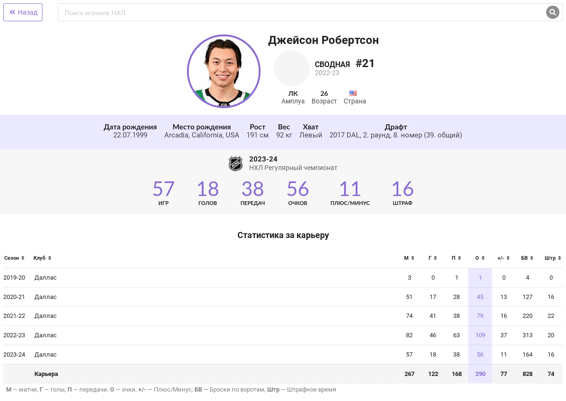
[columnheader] (16, 261)
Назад (22, 12)
